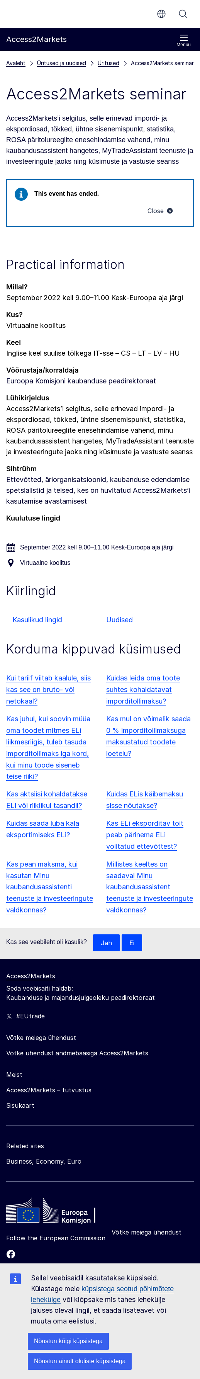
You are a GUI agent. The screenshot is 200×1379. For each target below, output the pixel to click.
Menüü (183, 40)
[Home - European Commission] (62, 1212)
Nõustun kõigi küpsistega (68, 1341)
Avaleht (15, 63)
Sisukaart (20, 1105)
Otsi (183, 13)
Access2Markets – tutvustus (49, 1090)
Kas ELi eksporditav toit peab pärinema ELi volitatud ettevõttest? (144, 834)
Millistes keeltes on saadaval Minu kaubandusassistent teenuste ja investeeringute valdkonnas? (149, 887)
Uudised (119, 620)
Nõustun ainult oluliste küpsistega (79, 1361)
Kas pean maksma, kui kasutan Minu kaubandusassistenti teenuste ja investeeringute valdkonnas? (49, 887)
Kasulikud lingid (37, 620)
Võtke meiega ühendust (146, 1232)
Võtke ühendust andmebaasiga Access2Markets (77, 1053)
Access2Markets (30, 976)
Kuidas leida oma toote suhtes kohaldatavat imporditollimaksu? (143, 689)
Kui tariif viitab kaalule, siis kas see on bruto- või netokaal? (48, 689)
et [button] (161, 13)
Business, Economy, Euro (43, 1161)
